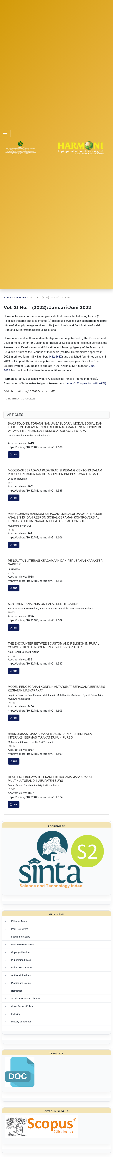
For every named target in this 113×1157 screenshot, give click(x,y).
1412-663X (55, 356)
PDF (14, 454)
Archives (20, 297)
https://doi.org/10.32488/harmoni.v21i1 (33, 391)
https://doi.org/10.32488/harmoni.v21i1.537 (35, 663)
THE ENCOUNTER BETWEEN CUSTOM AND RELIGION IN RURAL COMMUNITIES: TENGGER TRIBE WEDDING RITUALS (53, 645)
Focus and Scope (20, 936)
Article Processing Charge (25, 998)
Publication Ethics (21, 960)
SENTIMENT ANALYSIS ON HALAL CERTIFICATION (43, 603)
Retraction (17, 990)
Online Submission (21, 967)
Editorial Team (19, 921)
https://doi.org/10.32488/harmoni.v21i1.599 (35, 754)
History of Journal (21, 1021)
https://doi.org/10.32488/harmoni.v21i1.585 (35, 490)
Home (7, 297)
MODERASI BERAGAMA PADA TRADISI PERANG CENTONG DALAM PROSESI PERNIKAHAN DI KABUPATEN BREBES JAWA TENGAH (55, 472)
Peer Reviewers (19, 929)
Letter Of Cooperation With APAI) (86, 383)
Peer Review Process (22, 944)
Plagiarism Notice (21, 983)
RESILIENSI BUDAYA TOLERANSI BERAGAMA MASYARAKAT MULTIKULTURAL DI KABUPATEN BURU (50, 778)
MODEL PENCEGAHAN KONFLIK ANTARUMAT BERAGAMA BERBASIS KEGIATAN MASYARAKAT (56, 688)
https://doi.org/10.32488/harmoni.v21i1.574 (35, 797)
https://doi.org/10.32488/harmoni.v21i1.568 (35, 581)
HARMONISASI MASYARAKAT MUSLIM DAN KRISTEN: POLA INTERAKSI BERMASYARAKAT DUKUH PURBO (50, 735)
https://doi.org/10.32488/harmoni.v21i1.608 (35, 447)
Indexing (16, 1014)
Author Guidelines (21, 975)
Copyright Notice (20, 952)
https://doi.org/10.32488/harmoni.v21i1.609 (35, 620)
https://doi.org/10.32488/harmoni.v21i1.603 (35, 710)
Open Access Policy (22, 1006)
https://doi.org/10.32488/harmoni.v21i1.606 (35, 537)
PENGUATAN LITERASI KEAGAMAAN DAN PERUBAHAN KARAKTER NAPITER (55, 562)
